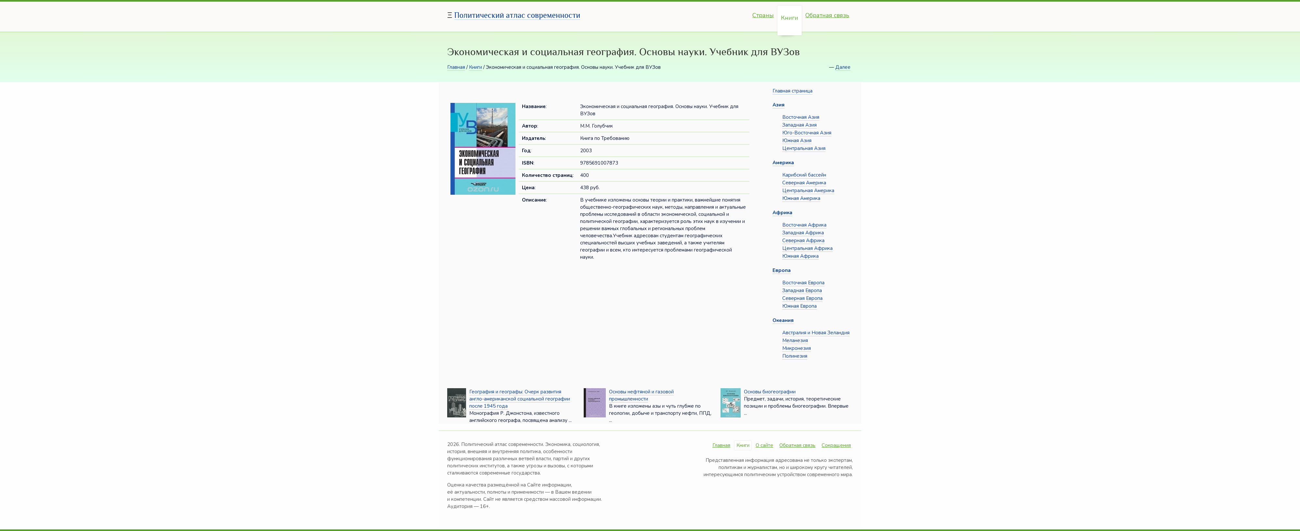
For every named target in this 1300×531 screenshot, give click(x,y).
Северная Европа (802, 298)
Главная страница (792, 91)
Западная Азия (799, 125)
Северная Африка (803, 240)
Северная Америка (804, 182)
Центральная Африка (807, 248)
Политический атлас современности (517, 15)
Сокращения (836, 445)
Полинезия (794, 356)
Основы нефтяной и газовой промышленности (641, 395)
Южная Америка (801, 198)
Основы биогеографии (770, 392)
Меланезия (795, 340)
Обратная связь (827, 15)
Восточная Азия (800, 117)
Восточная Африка (804, 225)
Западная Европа (802, 290)
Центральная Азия (804, 148)
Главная (456, 67)
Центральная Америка (808, 190)
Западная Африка (803, 232)
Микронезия (796, 348)
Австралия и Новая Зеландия (816, 332)
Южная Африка (800, 256)
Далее (843, 67)
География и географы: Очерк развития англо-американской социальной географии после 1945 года (519, 399)
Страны (763, 15)
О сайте (764, 445)
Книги (789, 18)
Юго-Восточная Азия (806, 133)
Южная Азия (797, 140)
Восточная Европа (803, 282)
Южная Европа (799, 306)
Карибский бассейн (804, 175)
